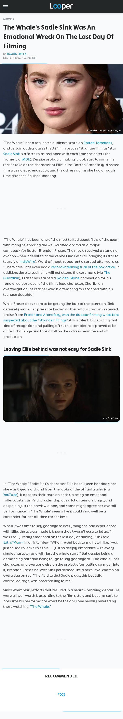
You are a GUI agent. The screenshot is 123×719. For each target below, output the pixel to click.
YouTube (10, 494)
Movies (8, 19)
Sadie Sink (11, 153)
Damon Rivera (16, 54)
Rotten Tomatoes (97, 142)
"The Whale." (40, 606)
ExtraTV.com (13, 542)
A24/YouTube (110, 418)
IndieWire (27, 261)
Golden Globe (68, 278)
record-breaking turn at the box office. (83, 267)
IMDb (25, 159)
